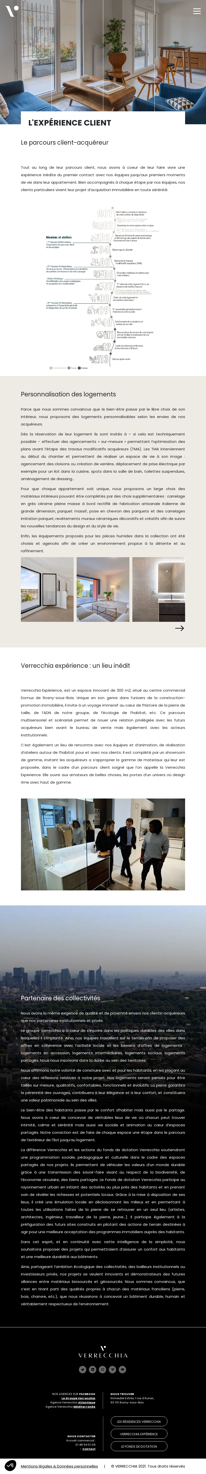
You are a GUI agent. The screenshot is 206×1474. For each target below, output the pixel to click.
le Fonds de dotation (139, 1446)
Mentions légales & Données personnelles (59, 1466)
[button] (179, 628)
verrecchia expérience (139, 1434)
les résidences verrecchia (139, 1422)
